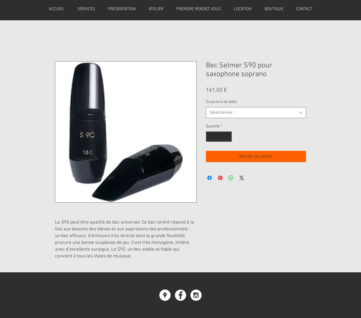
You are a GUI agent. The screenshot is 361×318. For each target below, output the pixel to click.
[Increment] (227, 137)
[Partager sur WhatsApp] (231, 178)
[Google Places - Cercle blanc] (165, 295)
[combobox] (256, 112)
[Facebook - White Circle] (180, 295)
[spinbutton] (219, 137)
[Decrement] (210, 137)
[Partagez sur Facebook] (209, 178)
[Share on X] (241, 178)
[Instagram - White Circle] (196, 295)
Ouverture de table (221, 102)
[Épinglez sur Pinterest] (220, 178)
